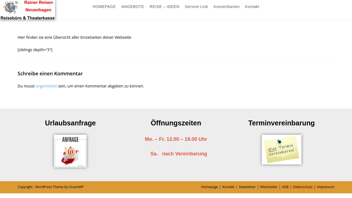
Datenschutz (302, 187)
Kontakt (228, 187)
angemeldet (46, 86)
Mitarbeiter (268, 187)
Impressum (325, 187)
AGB (285, 187)
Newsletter (247, 187)
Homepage (209, 187)
